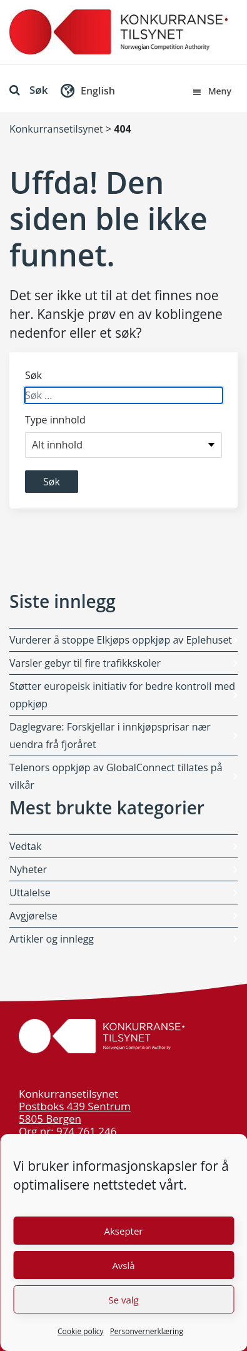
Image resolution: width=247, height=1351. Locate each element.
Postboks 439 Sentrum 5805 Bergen (75, 1112)
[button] (86, 93)
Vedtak (25, 846)
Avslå (123, 1265)
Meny (211, 91)
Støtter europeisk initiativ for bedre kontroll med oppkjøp (122, 695)
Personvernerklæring (146, 1331)
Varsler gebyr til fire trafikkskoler (85, 663)
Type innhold (55, 420)
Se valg (123, 1299)
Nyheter (28, 869)
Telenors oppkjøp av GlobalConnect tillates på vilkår (116, 776)
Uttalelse (30, 892)
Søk (28, 90)
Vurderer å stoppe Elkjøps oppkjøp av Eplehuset (120, 640)
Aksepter (123, 1231)
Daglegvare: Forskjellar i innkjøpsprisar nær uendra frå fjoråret (110, 735)
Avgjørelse (33, 916)
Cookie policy (81, 1331)
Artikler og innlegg (51, 939)
